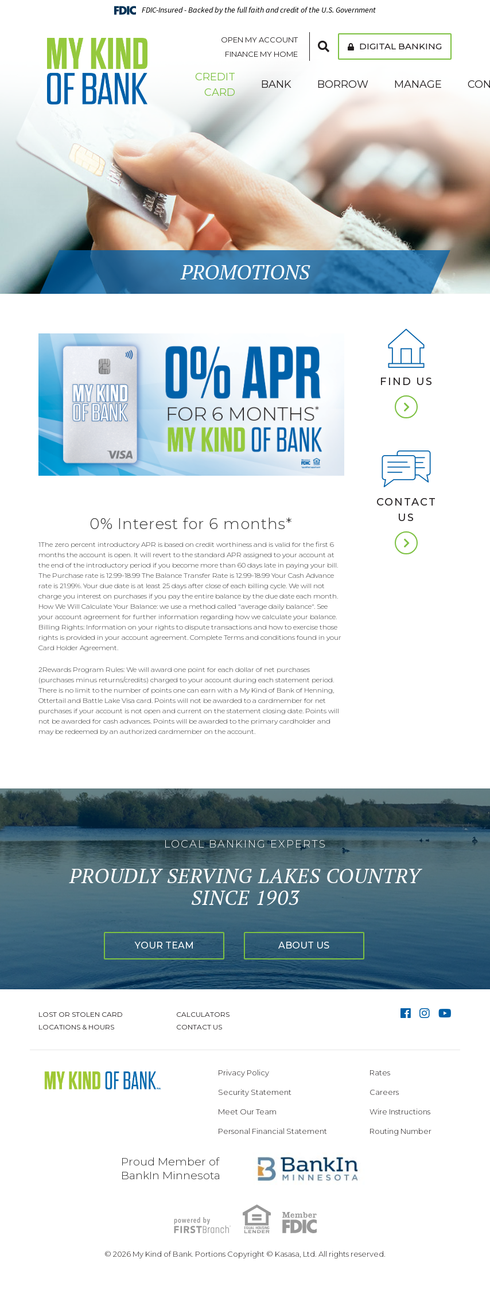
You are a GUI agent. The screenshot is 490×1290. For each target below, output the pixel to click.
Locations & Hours (76, 1027)
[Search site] (323, 46)
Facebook (405, 1013)
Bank (276, 84)
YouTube (445, 1013)
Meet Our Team (247, 1111)
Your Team (164, 945)
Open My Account (259, 39)
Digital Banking (395, 46)
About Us (304, 945)
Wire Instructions (400, 1111)
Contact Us (406, 510)
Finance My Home (261, 54)
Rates (380, 1072)
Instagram (424, 1013)
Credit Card (215, 85)
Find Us (406, 381)
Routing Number (400, 1131)
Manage (418, 84)
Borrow (342, 84)
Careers (384, 1092)
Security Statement (254, 1092)
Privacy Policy (243, 1072)
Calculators (203, 1014)
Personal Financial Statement (272, 1131)
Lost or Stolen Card (80, 1014)
